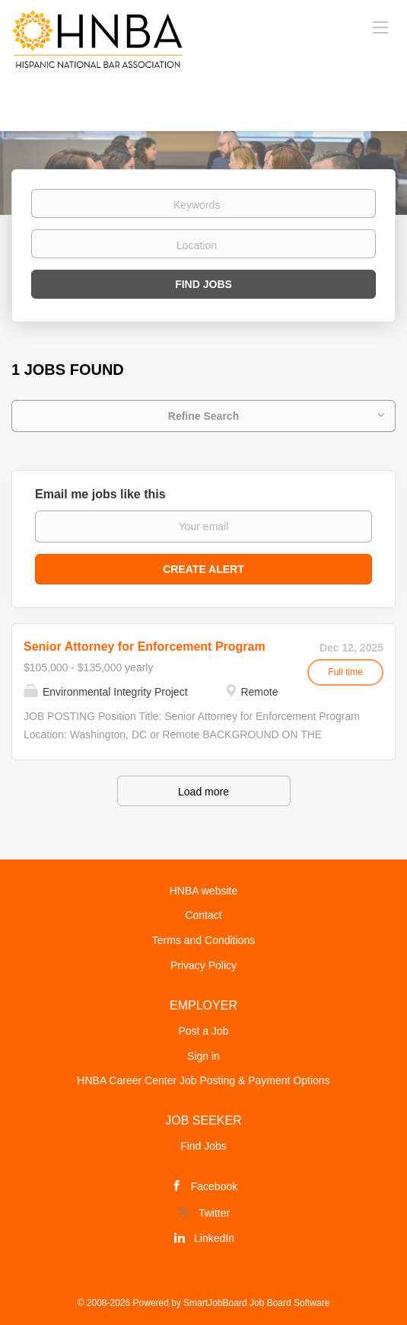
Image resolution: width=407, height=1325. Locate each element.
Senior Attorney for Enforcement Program (145, 646)
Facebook (214, 1186)
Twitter (214, 1213)
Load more (203, 792)
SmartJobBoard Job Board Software (256, 1303)
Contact (203, 915)
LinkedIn (214, 1238)
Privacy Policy (203, 965)
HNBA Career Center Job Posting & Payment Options (203, 1080)
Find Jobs (203, 284)
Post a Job (203, 1031)
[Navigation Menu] (380, 26)
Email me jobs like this (100, 494)
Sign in (203, 1056)
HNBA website (203, 891)
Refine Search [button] (203, 416)
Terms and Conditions (203, 940)
